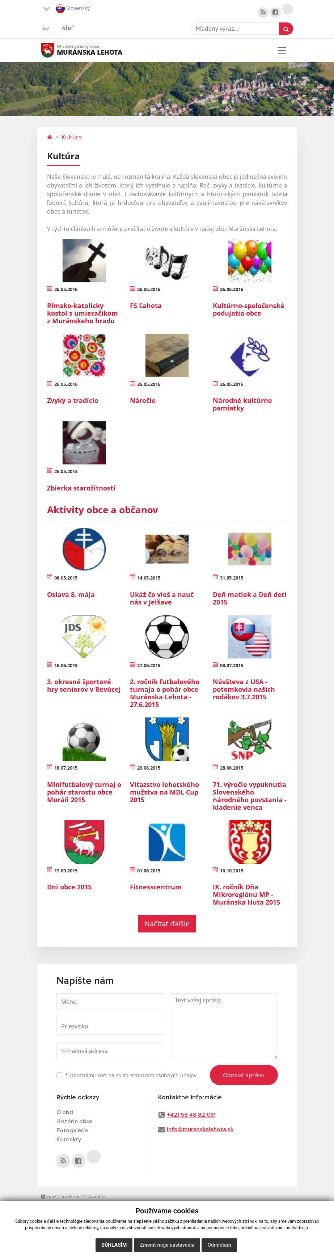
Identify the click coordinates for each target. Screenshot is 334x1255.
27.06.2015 (148, 665)
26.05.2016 (65, 289)
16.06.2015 (65, 665)
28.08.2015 (231, 768)
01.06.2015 (148, 870)
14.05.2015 (148, 577)
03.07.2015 (231, 665)
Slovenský (73, 8)
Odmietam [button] (219, 1245)
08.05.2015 (65, 577)
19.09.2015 (65, 870)
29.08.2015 (148, 768)
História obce (74, 1121)
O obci (64, 1112)
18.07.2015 (65, 768)
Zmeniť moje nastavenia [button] (167, 1245)
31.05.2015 (231, 577)
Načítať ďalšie (167, 923)
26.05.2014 (65, 471)
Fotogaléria (72, 1130)
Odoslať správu (244, 1075)
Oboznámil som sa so (130, 1075)
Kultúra (72, 137)
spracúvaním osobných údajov (159, 1075)
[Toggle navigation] (282, 50)
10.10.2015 (231, 870)
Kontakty (68, 1139)
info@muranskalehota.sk (200, 1129)
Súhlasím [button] (114, 1245)
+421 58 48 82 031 (191, 1115)
